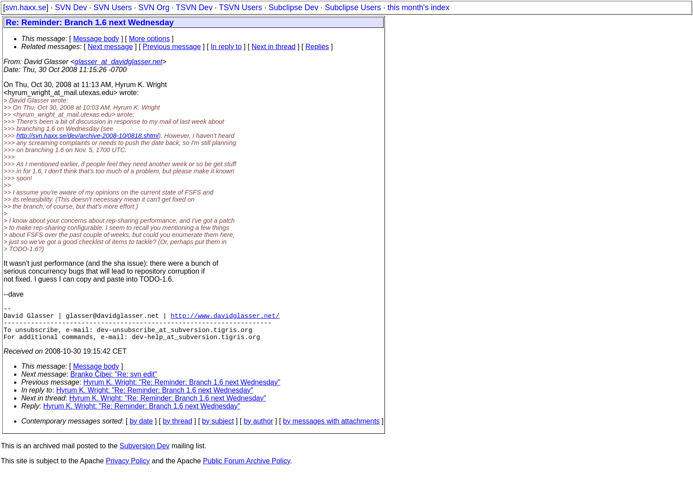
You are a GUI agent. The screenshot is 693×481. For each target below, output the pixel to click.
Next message (110, 46)
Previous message (172, 46)
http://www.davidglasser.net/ (225, 318)
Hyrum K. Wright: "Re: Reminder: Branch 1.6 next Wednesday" (182, 391)
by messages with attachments (331, 430)
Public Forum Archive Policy (246, 469)
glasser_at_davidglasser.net (118, 61)
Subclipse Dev (293, 7)
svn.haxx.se (25, 7)
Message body (96, 38)
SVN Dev (71, 7)
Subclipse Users (353, 7)
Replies (317, 46)
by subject (218, 430)
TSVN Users (240, 7)
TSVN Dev (194, 7)
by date (140, 430)
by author (258, 430)
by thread (177, 430)
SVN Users (112, 7)
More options (149, 38)
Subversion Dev (145, 454)
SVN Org (153, 7)
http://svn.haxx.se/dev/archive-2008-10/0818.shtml (87, 135)
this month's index (418, 7)
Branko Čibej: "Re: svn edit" (113, 383)
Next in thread (273, 46)
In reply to (226, 46)
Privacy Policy (128, 469)
